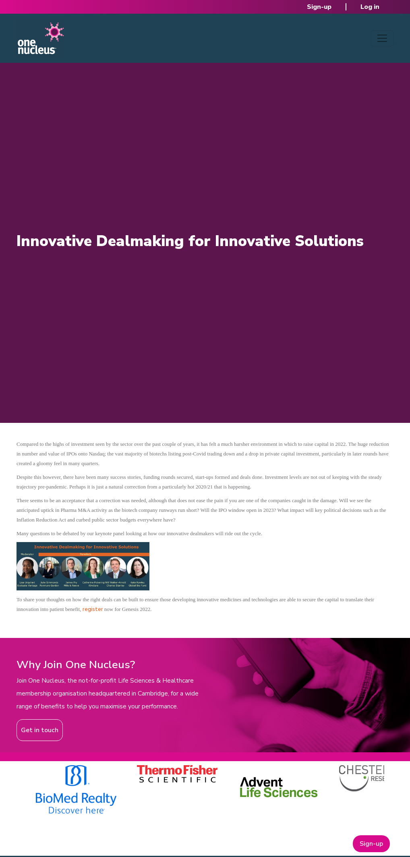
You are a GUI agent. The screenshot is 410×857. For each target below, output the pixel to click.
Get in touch (39, 730)
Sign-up (319, 6)
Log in (369, 6)
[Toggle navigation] (382, 38)
